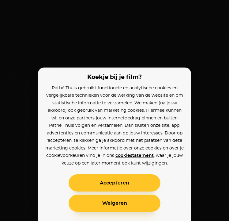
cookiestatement (134, 155)
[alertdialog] (114, 110)
